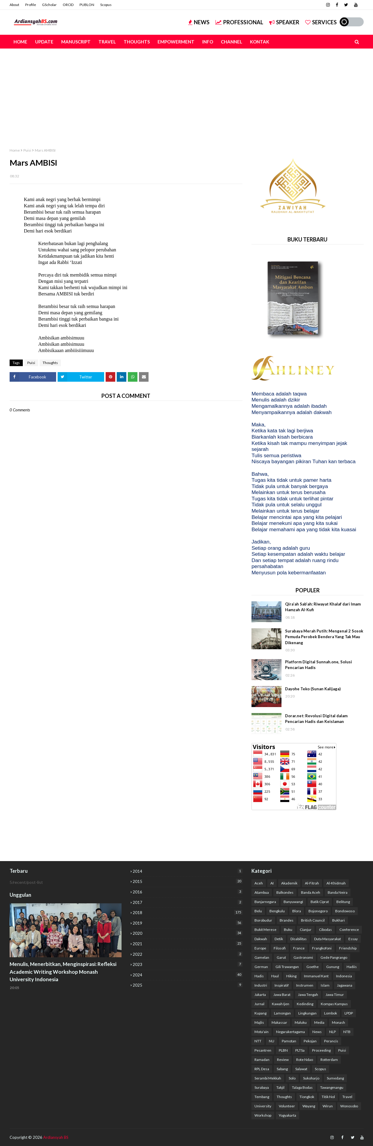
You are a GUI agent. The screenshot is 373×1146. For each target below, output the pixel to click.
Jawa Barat (281, 994)
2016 (187, 891)
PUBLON (87, 4)
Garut (281, 957)
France (299, 948)
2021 (187, 943)
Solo (292, 1078)
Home (15, 150)
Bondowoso (345, 911)
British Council (313, 920)
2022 (187, 954)
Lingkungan (307, 1013)
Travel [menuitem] (107, 41)
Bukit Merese (265, 929)
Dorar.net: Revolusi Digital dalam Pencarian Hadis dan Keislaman (316, 718)
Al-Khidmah (336, 883)
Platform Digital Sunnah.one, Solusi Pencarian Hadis (318, 664)
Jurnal (259, 1004)
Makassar (279, 1022)
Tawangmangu (331, 1087)
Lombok (330, 1013)
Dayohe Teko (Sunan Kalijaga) (313, 688)
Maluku (301, 1022)
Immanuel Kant (316, 976)
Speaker (284, 22)
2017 (187, 902)
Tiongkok (306, 1096)
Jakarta (260, 994)
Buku (288, 929)
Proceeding (321, 1050)
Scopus (106, 4)
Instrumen (304, 985)
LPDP (348, 1013)
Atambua (261, 892)
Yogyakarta (287, 1115)
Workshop (262, 1115)
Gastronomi (303, 957)
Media (319, 1022)
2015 (187, 881)
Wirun (328, 1106)
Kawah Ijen (280, 1004)
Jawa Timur (335, 994)
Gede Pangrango (333, 957)
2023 (187, 964)
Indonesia (344, 976)
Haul (275, 976)
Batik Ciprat (320, 901)
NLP (332, 1031)
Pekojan (310, 1041)
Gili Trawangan (287, 966)
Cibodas (325, 929)
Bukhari (338, 920)
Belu (258, 911)
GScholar (49, 4)
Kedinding (305, 1004)
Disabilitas (298, 939)
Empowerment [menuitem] (176, 41)
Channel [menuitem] (231, 41)
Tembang (261, 1096)
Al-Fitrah (312, 883)
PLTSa (300, 1050)
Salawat (301, 1069)
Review (283, 1059)
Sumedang (335, 1078)
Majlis (259, 1022)
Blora (296, 911)
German (261, 966)
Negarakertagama (290, 1031)
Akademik (289, 883)
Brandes (286, 920)
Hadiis (352, 966)
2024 (187, 974)
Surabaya (261, 1087)
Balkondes (284, 892)
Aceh (258, 883)
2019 (187, 922)
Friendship (347, 948)
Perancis (331, 1041)
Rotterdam (329, 1059)
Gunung (332, 966)
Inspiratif (282, 985)
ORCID (68, 4)
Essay (353, 939)
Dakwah (260, 939)
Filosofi (280, 948)
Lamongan (282, 1013)
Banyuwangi (293, 901)
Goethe (312, 966)
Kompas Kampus (334, 1004)
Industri (260, 985)
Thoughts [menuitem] (137, 41)
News (198, 22)
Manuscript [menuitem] (76, 41)
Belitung (343, 901)
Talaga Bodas (302, 1087)
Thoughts (50, 362)
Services (321, 22)
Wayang (308, 1106)
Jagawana (344, 985)
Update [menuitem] (44, 41)
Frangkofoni (322, 948)
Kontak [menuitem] (259, 41)
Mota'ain (261, 1031)
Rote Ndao (304, 1059)
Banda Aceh (310, 892)
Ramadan (261, 1059)
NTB (346, 1031)
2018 (187, 912)
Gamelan (261, 957)
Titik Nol (328, 1096)
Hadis (259, 976)
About (14, 4)
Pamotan (289, 1041)
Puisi (27, 150)
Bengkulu (277, 911)
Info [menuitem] (207, 41)
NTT (257, 1041)
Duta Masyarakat (327, 939)
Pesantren (262, 1050)
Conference (349, 929)
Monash (338, 1022)
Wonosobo (349, 1106)
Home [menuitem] (20, 41)
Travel (347, 1096)
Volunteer (287, 1106)
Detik (279, 939)
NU (271, 1041)
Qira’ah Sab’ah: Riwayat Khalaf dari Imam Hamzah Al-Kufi (323, 607)
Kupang (260, 1013)
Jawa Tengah (308, 994)
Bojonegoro (318, 911)
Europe (260, 948)
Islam (325, 985)
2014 (187, 871)
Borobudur (263, 920)
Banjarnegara (265, 901)
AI (272, 883)
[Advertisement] (187, 93)
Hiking (291, 976)
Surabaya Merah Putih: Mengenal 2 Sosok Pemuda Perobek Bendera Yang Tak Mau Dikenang (324, 637)
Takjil (280, 1087)
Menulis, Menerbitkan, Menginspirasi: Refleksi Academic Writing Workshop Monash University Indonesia (63, 971)
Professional (239, 22)
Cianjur (305, 929)
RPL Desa (261, 1069)
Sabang (282, 1069)
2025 (187, 985)
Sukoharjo (311, 1078)
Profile (30, 4)
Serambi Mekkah (267, 1078)
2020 (187, 933)
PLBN (283, 1050)
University (262, 1106)
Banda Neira (337, 892)
